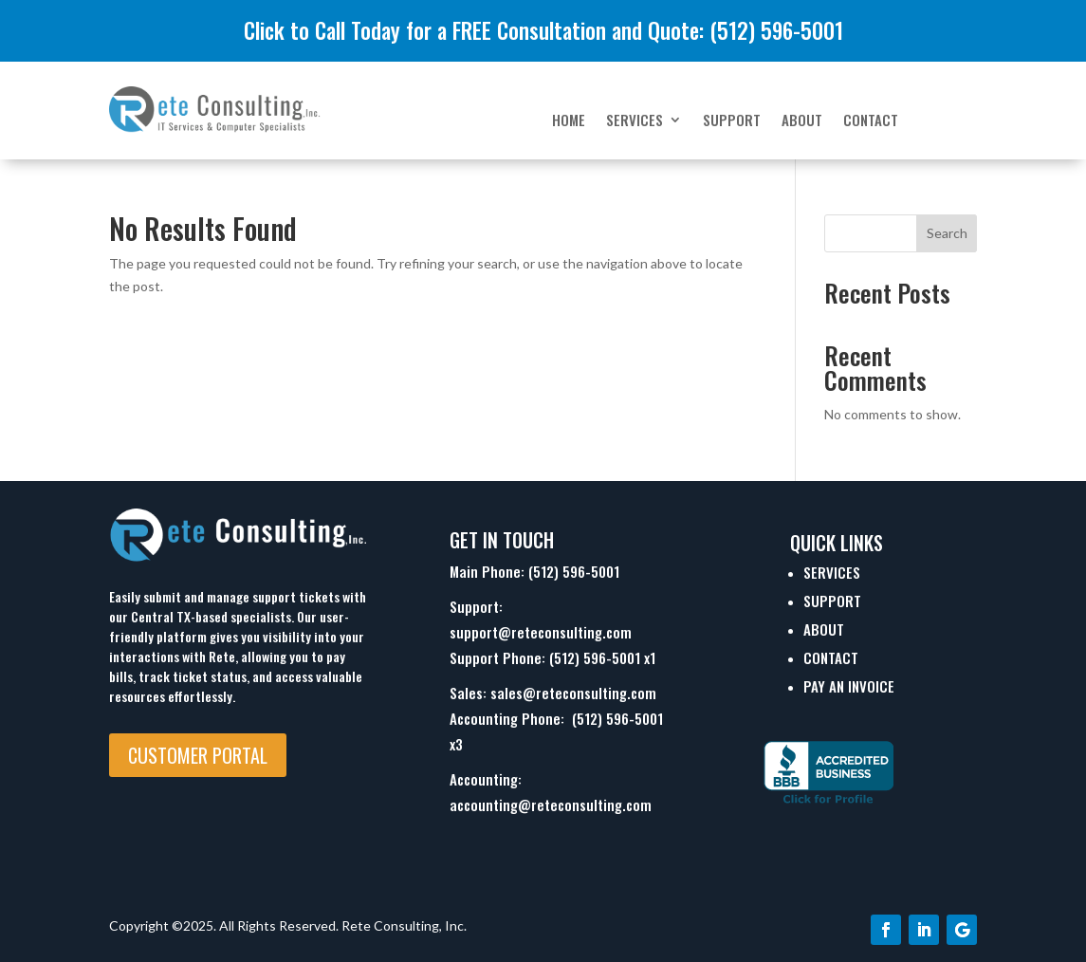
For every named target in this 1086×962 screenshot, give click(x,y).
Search (947, 233)
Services (634, 121)
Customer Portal (197, 755)
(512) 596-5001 (573, 571)
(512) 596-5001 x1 (602, 657)
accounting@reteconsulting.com (551, 804)
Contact (870, 121)
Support (732, 121)
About (802, 121)
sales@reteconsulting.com (573, 692)
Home (568, 121)
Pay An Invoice (848, 685)
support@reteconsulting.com (541, 631)
